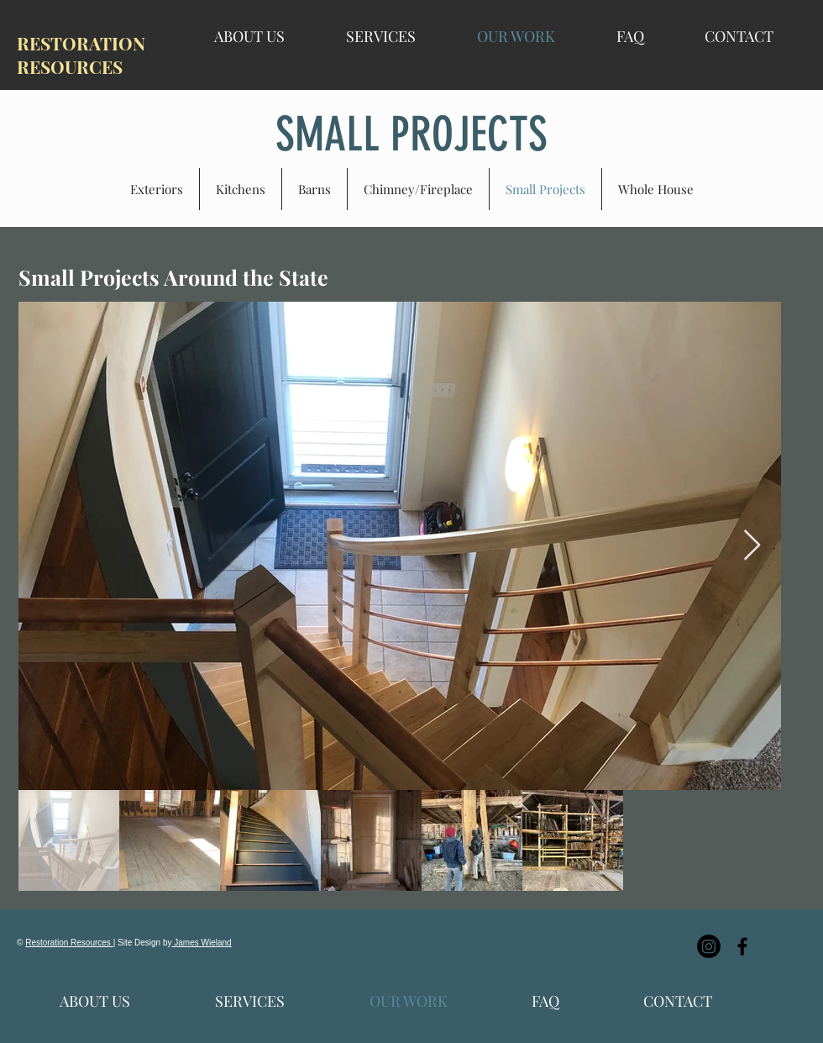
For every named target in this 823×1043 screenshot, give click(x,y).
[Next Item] (752, 545)
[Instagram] (709, 946)
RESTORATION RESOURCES (81, 54)
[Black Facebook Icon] (742, 946)
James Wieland (202, 942)
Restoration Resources (69, 942)
